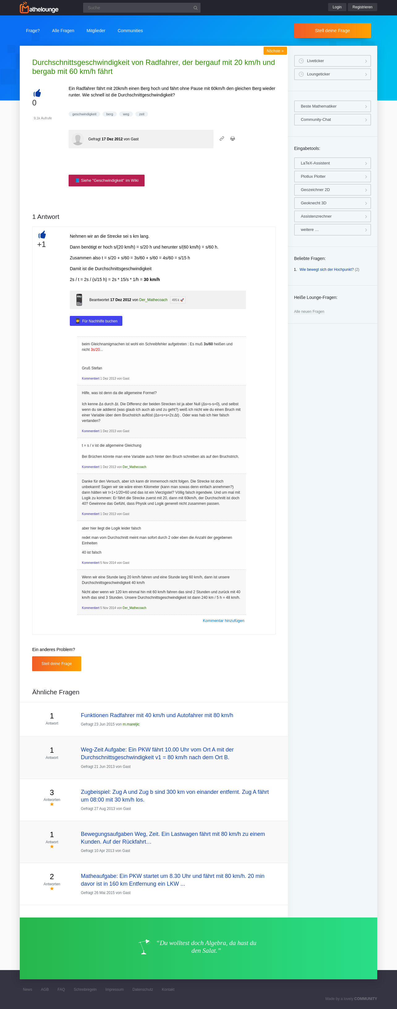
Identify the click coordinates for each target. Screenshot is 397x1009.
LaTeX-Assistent (315, 163)
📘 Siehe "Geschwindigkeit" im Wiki (106, 180)
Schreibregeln (85, 989)
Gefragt (94, 139)
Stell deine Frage (332, 30)
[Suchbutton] (196, 8)
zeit (141, 114)
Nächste (275, 51)
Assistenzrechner (316, 216)
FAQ (61, 989)
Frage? (33, 30)
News (27, 989)
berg (109, 114)
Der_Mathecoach (153, 300)
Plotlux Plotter (313, 176)
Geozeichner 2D (315, 189)
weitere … (310, 229)
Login (337, 7)
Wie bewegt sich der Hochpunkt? (327, 269)
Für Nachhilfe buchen (99, 321)
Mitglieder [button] (96, 30)
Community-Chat (316, 119)
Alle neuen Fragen (309, 311)
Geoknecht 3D (314, 203)
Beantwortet (99, 300)
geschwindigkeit (84, 114)
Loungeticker (318, 74)
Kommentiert (90, 378)
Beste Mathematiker (319, 106)
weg (126, 114)
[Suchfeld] (142, 8)
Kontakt (168, 989)
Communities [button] (130, 30)
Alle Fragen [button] (63, 30)
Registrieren (363, 7)
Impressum (114, 989)
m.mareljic (131, 724)
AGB (45, 989)
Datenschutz (143, 989)
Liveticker (315, 60)
